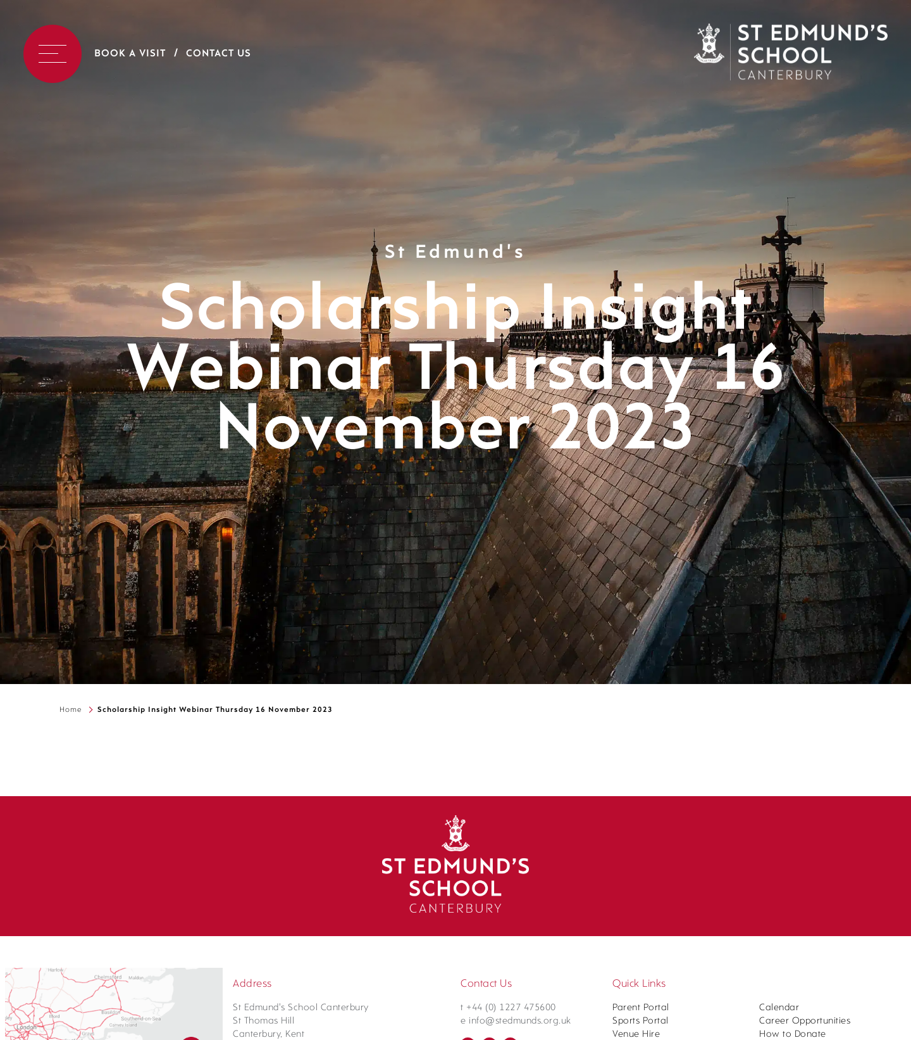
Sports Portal (640, 1021)
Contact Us (218, 54)
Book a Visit (130, 54)
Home (70, 710)
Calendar (779, 1008)
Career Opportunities (804, 1021)
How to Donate (792, 1034)
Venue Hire (636, 1034)
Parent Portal (640, 1008)
